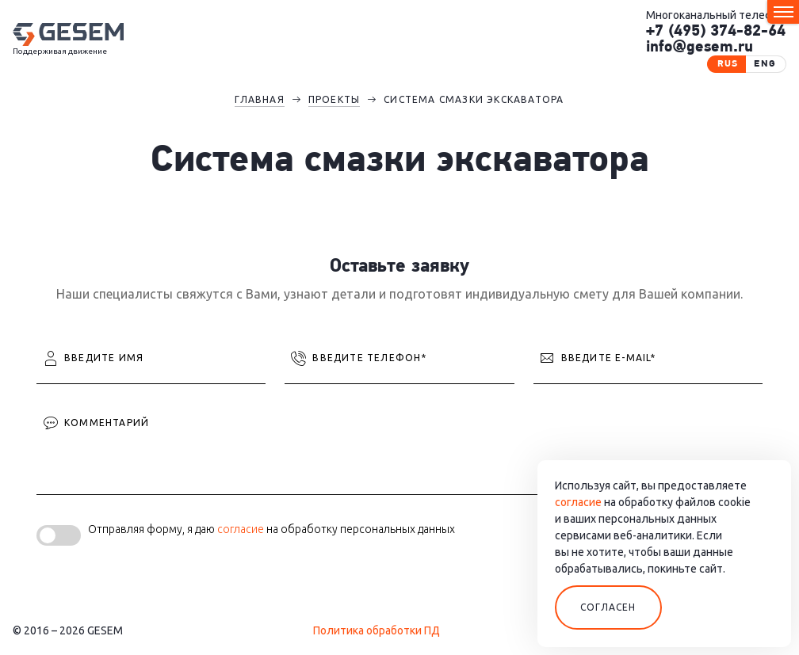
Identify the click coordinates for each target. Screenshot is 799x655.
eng (765, 64)
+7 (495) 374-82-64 (716, 32)
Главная (259, 99)
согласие (240, 529)
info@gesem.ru (699, 47)
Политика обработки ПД (376, 630)
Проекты (334, 99)
